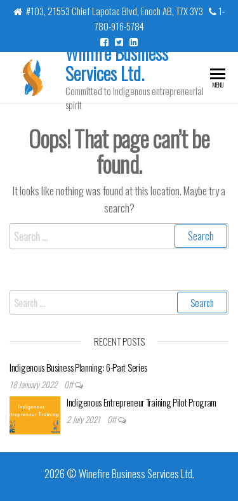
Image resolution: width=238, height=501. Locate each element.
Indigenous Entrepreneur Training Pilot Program (141, 402)
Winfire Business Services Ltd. (116, 63)
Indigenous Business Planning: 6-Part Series (78, 367)
